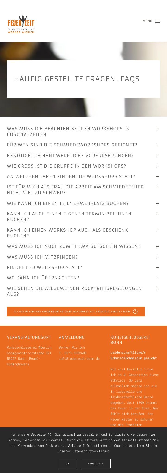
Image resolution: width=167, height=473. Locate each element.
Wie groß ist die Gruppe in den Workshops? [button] (66, 166)
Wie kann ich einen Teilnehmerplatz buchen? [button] (68, 203)
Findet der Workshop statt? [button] (44, 267)
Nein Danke (96, 463)
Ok (67, 463)
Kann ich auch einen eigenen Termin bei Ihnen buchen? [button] (69, 216)
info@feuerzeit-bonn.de (79, 358)
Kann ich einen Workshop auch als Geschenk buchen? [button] (67, 233)
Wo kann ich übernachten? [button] (43, 278)
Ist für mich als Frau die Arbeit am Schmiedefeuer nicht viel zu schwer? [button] (75, 189)
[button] (151, 21)
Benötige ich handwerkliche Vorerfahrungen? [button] (70, 155)
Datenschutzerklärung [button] (91, 451)
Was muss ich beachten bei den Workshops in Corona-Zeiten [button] (68, 131)
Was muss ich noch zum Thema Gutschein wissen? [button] (74, 246)
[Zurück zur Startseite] (21, 21)
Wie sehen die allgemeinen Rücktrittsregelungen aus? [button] (74, 291)
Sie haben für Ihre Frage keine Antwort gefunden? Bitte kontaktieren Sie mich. (76, 311)
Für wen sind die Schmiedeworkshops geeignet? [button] (72, 145)
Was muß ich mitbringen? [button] (42, 257)
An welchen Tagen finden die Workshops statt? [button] (71, 176)
